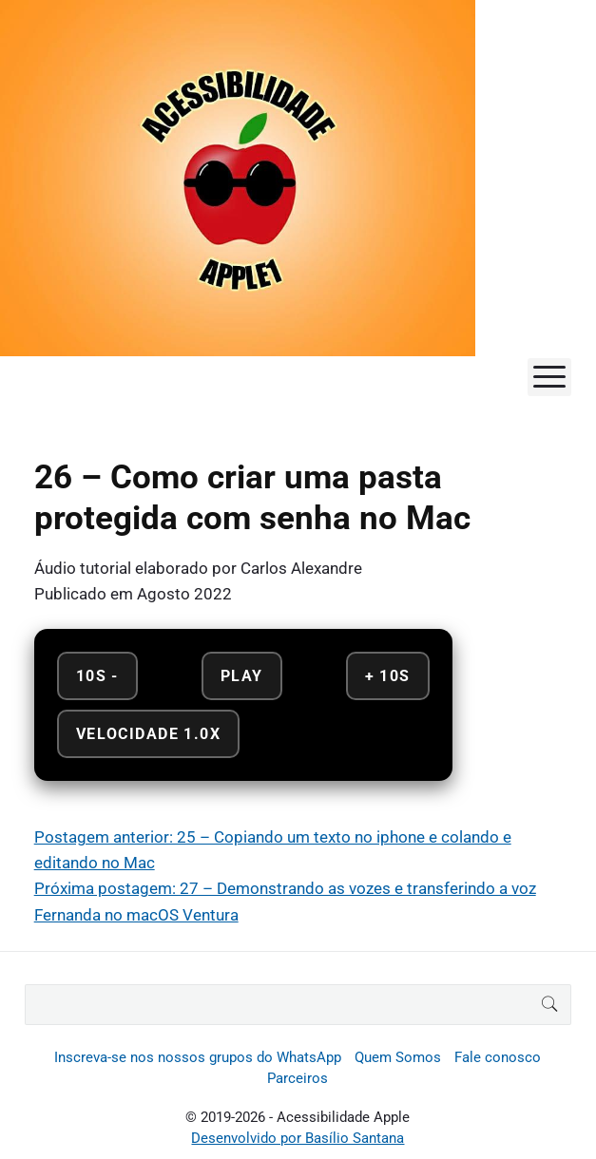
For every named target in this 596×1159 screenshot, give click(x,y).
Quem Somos (398, 1057)
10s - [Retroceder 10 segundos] (97, 676)
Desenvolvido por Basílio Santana (297, 1138)
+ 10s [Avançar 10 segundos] (388, 676)
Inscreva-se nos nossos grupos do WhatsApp (197, 1057)
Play (242, 676)
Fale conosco (497, 1057)
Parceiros (297, 1078)
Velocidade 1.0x (148, 734)
